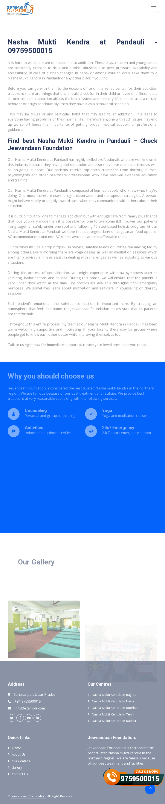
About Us (19, 754)
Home (16, 748)
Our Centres (21, 761)
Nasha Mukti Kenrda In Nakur (113, 701)
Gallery (17, 767)
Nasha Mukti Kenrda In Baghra (114, 694)
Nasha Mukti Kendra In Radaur (114, 720)
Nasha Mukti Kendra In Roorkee (115, 707)
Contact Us (20, 774)
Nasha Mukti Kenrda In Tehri (113, 714)
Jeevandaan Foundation (28, 796)
